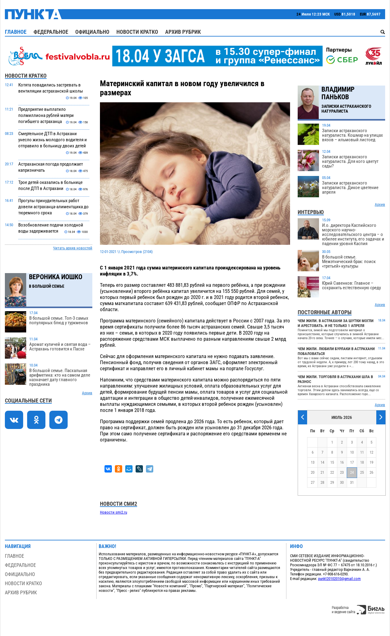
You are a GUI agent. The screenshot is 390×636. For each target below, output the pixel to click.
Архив (87, 393)
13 (312, 462)
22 (332, 472)
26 (371, 472)
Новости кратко (137, 32)
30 (342, 482)
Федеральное (51, 32)
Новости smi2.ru (113, 512)
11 (362, 452)
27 (312, 482)
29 (332, 482)
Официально (92, 32)
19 (371, 462)
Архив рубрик (183, 32)
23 (342, 472)
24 (352, 472)
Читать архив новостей (72, 248)
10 (352, 452)
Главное (16, 32)
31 (352, 482)
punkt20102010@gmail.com (339, 578)
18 (362, 462)
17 (352, 462)
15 (332, 462)
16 (342, 462)
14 (322, 462)
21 (322, 472)
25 (362, 472)
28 (322, 482)
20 (312, 472)
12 (371, 452)
